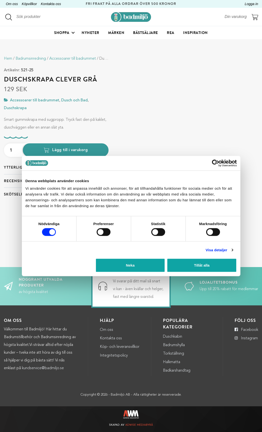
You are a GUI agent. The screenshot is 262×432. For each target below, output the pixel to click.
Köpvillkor (29, 4)
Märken (116, 32)
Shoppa (61, 32)
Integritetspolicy (114, 356)
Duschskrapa (15, 108)
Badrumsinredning (31, 59)
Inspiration (195, 32)
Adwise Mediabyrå (139, 425)
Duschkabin (172, 337)
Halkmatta (171, 362)
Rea (170, 32)
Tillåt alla (202, 265)
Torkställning (173, 354)
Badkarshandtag (176, 371)
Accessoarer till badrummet (72, 59)
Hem (8, 59)
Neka (130, 265)
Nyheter (90, 32)
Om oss (12, 4)
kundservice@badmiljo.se (43, 368)
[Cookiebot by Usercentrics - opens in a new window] (215, 163)
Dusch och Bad (74, 100)
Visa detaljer (216, 250)
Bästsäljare (145, 32)
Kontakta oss (51, 4)
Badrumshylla (174, 345)
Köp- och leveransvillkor (119, 347)
